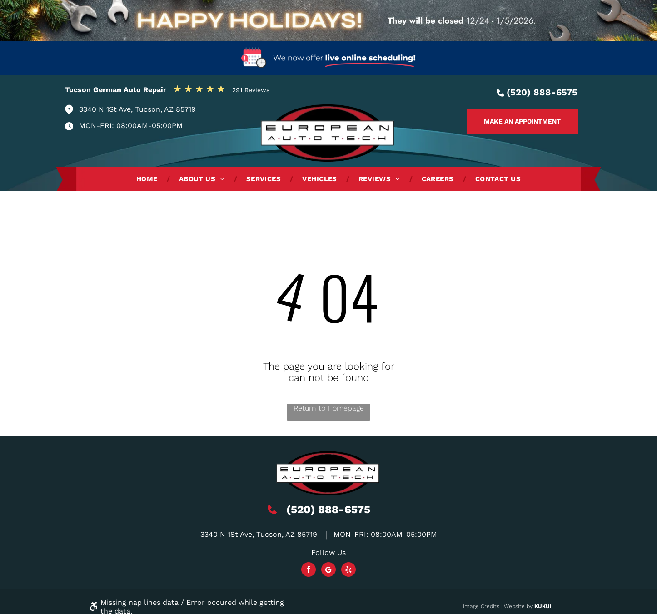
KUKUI (543, 606)
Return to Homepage (329, 408)
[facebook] (308, 570)
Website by (518, 606)
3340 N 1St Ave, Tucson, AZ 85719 (137, 109)
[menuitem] (148, 179)
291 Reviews (250, 90)
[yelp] (348, 570)
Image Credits (481, 606)
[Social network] (328, 570)
